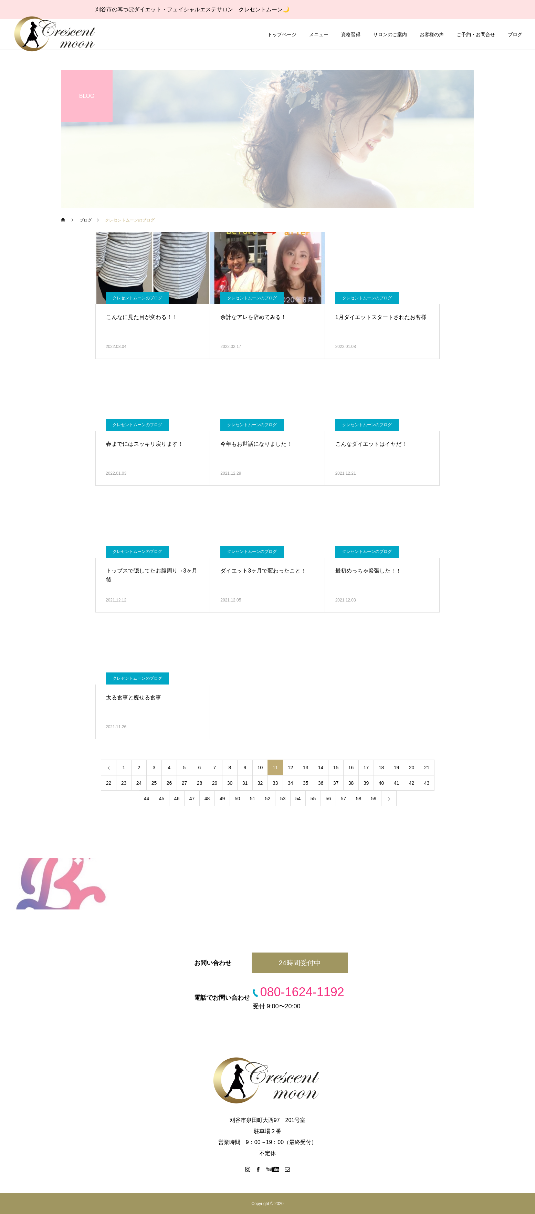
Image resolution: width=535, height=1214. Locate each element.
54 (298, 798)
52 (268, 798)
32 (260, 783)
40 (381, 783)
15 (336, 767)
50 (237, 798)
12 (290, 767)
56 (328, 798)
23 (124, 783)
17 (366, 767)
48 (207, 798)
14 (321, 767)
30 (230, 783)
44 (146, 798)
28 (199, 783)
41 (396, 783)
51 (252, 798)
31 (245, 783)
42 (412, 783)
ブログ (515, 34)
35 (305, 783)
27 (184, 783)
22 (109, 783)
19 (396, 767)
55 (313, 798)
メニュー (318, 34)
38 (351, 783)
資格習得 (350, 34)
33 (275, 783)
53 (283, 798)
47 (192, 798)
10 (260, 767)
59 (374, 798)
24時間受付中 (300, 963)
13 (305, 767)
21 (427, 767)
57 (343, 798)
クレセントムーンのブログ (137, 298)
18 (381, 767)
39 (366, 783)
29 (215, 783)
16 (351, 767)
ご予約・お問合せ (476, 34)
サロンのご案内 (390, 34)
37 (336, 783)
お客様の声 (432, 34)
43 (427, 783)
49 (222, 798)
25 (154, 783)
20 (412, 767)
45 (162, 798)
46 (177, 798)
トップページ (282, 34)
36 (321, 783)
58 (358, 798)
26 (169, 783)
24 (139, 783)
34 (290, 783)
